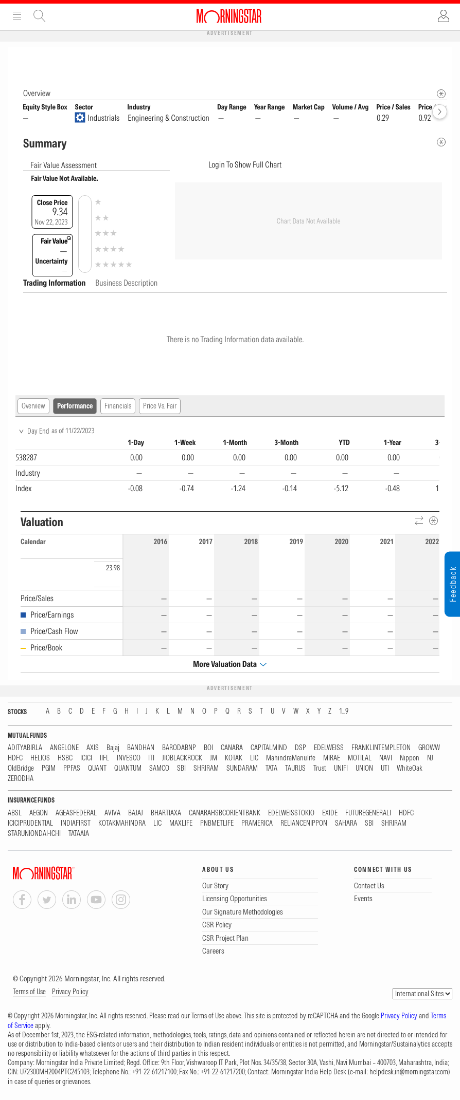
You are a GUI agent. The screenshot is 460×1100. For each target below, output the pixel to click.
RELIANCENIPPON (303, 824)
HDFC (15, 758)
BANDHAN (140, 748)
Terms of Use (29, 992)
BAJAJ (135, 813)
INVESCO (128, 758)
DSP (300, 748)
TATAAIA (78, 834)
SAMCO (159, 769)
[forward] (439, 112)
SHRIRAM (206, 769)
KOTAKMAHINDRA (122, 824)
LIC (254, 758)
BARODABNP (179, 748)
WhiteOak (409, 769)
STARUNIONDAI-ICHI (34, 834)
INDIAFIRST (76, 824)
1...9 (343, 712)
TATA (271, 769)
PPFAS (71, 769)
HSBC (65, 758)
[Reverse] (419, 521)
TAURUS (295, 769)
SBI (181, 769)
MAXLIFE (180, 824)
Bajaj (113, 748)
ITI (151, 758)
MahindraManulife (290, 758)
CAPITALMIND (269, 748)
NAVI (385, 758)
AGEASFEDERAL (76, 813)
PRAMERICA (257, 824)
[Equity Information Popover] (441, 57)
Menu (17, 16)
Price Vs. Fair (159, 406)
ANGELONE (64, 748)
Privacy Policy (70, 992)
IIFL (104, 758)
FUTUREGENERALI (368, 813)
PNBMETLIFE (217, 824)
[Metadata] (441, 142)
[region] (227, 467)
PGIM (49, 769)
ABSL (15, 813)
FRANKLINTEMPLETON (381, 748)
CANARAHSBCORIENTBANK (224, 813)
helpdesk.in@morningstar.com (408, 1072)
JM (213, 758)
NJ (430, 758)
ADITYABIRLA (25, 748)
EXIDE (330, 813)
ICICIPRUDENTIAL (30, 824)
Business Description (126, 283)
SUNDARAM (242, 769)
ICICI (86, 758)
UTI (385, 769)
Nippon (409, 758)
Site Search (39, 16)
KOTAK (233, 758)
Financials (117, 406)
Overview (33, 406)
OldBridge (21, 769)
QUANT (97, 769)
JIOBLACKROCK (182, 758)
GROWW (429, 748)
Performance (75, 406)
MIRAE (331, 758)
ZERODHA (20, 779)
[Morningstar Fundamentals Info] (441, 94)
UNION (364, 769)
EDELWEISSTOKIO (291, 813)
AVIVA (112, 813)
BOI (208, 748)
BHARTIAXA (166, 813)
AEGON (38, 813)
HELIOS (40, 758)
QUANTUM (127, 769)
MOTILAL (359, 758)
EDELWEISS (329, 748)
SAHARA (346, 824)
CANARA (232, 748)
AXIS (92, 748)
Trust (319, 769)
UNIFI (341, 769)
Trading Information (55, 283)
